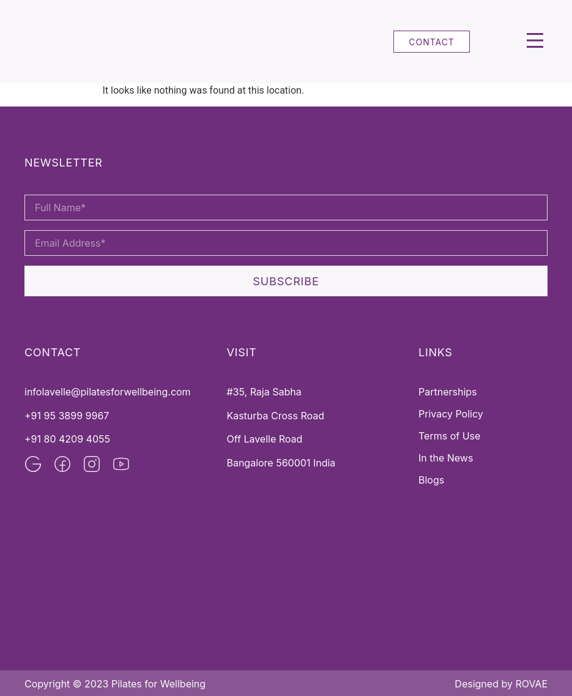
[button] (535, 42)
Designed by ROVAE (501, 684)
